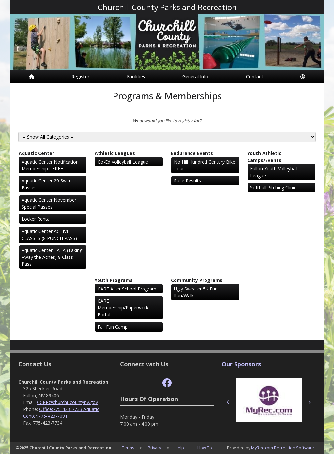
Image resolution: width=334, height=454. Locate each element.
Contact (254, 76)
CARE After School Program (127, 289)
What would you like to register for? (167, 121)
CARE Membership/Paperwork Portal (123, 308)
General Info (195, 76)
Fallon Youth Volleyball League (273, 172)
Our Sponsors (241, 364)
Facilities (136, 76)
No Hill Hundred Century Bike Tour (204, 165)
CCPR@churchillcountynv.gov (67, 402)
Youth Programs (114, 280)
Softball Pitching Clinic (273, 187)
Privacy (154, 448)
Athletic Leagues (115, 153)
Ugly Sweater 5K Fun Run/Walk (196, 292)
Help (179, 448)
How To (204, 448)
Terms (128, 448)
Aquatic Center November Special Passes (49, 203)
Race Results (187, 181)
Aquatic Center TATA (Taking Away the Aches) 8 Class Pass (52, 257)
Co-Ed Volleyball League (123, 162)
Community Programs (196, 280)
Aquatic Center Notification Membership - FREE (50, 165)
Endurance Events (192, 153)
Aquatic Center (36, 153)
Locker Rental (36, 219)
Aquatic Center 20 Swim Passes (47, 184)
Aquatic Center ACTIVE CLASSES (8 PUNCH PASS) (49, 234)
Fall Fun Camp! (113, 327)
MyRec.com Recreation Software (282, 448)
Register (80, 76)
